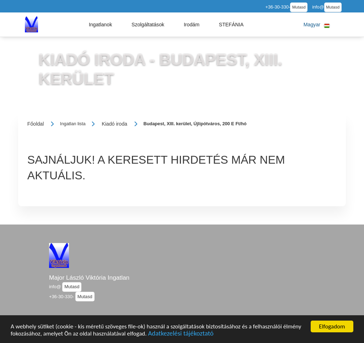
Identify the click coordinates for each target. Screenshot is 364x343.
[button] (100, 24)
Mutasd (299, 7)
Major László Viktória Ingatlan (89, 277)
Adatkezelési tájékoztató (180, 334)
